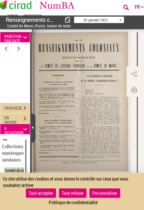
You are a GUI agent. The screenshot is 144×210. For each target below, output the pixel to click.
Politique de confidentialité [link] (73, 202)
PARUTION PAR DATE (16, 37)
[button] (134, 74)
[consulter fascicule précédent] (68, 20)
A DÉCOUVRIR (16, 129)
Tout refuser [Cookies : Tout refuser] (73, 193)
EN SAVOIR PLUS (17, 119)
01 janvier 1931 (96, 20)
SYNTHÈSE (17, 108)
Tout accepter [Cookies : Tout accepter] (41, 193)
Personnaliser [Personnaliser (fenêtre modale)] (104, 193)
